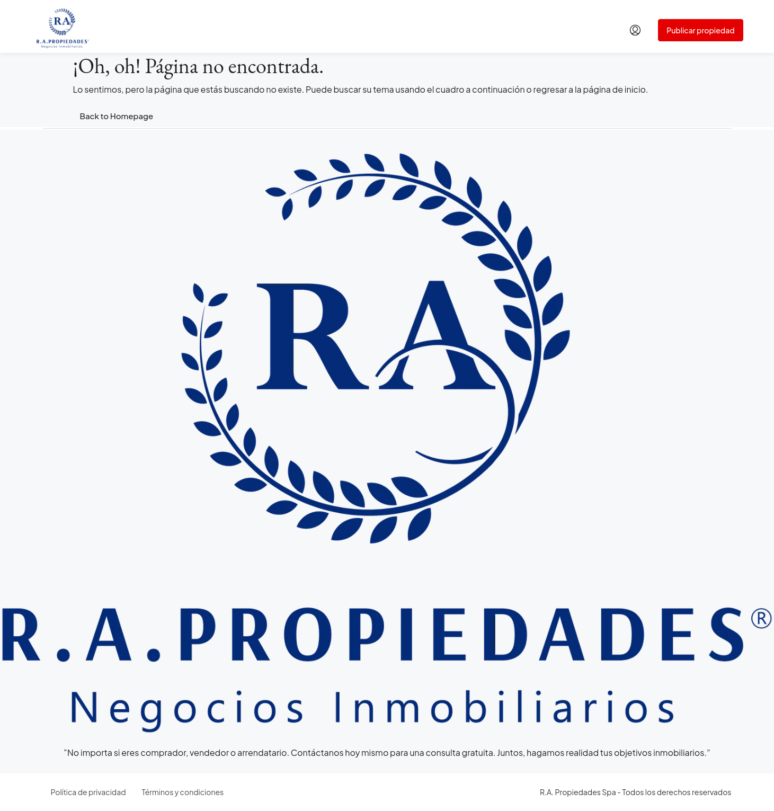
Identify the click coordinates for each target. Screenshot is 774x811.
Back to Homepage (117, 116)
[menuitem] (635, 30)
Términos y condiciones (183, 792)
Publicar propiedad (700, 30)
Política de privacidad (88, 792)
